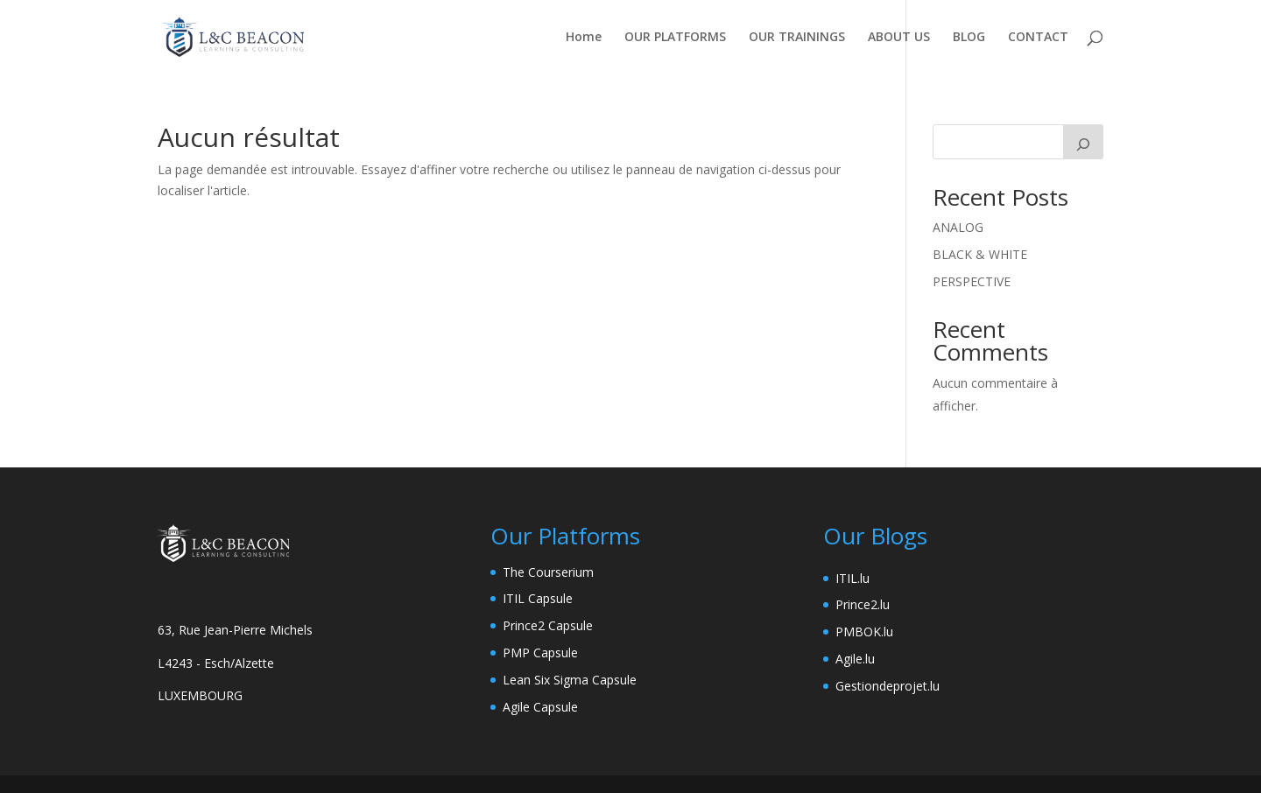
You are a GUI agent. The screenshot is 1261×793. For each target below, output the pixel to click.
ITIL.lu (852, 578)
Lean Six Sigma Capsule (570, 679)
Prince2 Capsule (548, 625)
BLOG (969, 38)
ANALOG (958, 227)
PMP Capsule (540, 652)
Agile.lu (855, 658)
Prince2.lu (862, 604)
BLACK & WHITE (980, 254)
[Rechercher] (1083, 141)
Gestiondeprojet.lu (887, 685)
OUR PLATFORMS (675, 38)
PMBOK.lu (864, 631)
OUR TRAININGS (797, 38)
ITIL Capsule (538, 598)
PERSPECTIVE (972, 281)
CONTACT (1038, 38)
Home (584, 38)
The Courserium (548, 572)
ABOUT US (899, 38)
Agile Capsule (540, 706)
